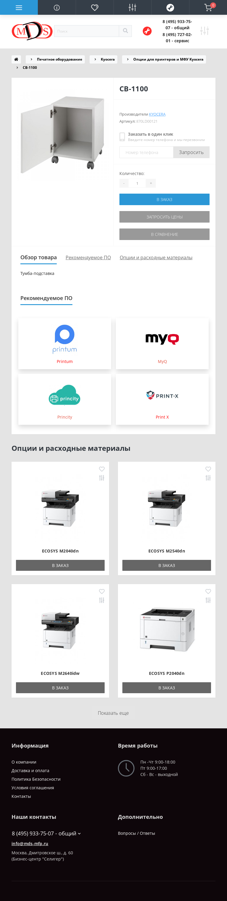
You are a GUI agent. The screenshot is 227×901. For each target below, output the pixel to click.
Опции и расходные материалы (156, 257)
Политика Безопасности (36, 779)
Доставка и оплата (30, 770)
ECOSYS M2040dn (60, 551)
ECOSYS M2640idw (60, 673)
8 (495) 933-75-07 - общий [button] (46, 833)
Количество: (132, 173)
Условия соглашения (33, 787)
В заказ (164, 199)
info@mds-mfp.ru (30, 843)
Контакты (21, 796)
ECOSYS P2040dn (166, 673)
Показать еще (113, 713)
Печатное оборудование (59, 59)
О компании (24, 762)
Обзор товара (38, 257)
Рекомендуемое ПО (88, 257)
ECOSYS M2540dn (166, 551)
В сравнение (164, 234)
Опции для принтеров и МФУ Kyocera (168, 59)
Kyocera (108, 59)
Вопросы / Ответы (136, 833)
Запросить (191, 152)
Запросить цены (165, 217)
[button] (177, 24)
